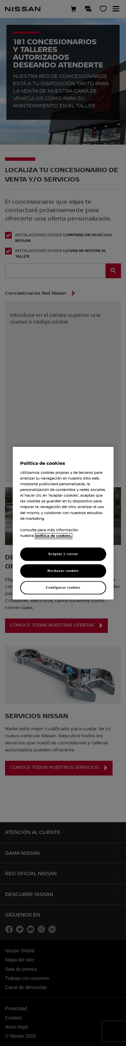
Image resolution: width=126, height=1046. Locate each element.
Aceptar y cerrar (63, 554)
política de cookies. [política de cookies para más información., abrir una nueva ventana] (54, 536)
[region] (63, 523)
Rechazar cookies (63, 570)
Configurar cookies (63, 587)
